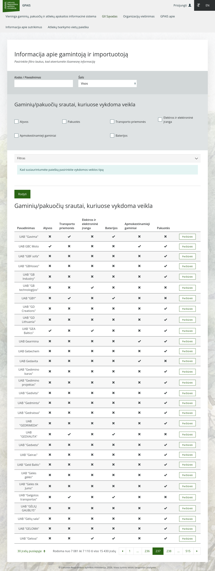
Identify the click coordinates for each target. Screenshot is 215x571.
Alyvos (21, 122)
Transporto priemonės (128, 122)
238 (168, 551)
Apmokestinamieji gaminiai (35, 136)
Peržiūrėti (187, 236)
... (137, 551)
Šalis (81, 77)
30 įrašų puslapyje (31, 551)
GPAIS (26, 5)
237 (158, 551)
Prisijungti (182, 5)
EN (207, 5)
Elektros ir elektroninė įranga (175, 120)
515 (188, 551)
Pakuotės (71, 122)
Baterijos (118, 136)
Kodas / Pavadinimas (27, 77)
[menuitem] (51, 16)
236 (147, 551)
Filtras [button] (107, 158)
